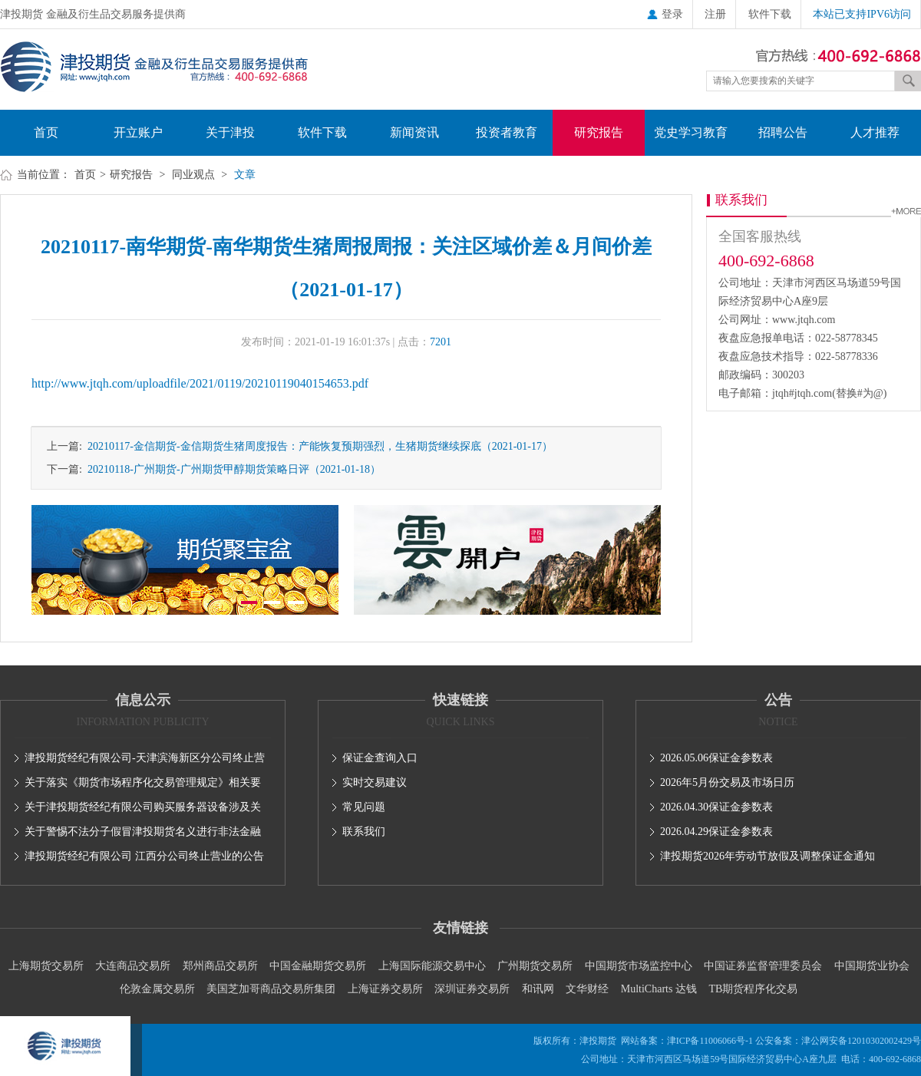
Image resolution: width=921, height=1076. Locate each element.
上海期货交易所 (46, 966)
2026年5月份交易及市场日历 (727, 782)
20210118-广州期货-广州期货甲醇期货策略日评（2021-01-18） (231, 469)
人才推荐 (875, 132)
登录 (665, 14)
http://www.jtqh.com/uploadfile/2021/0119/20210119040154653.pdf (199, 383)
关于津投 (230, 132)
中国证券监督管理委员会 (763, 966)
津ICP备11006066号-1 (710, 1040)
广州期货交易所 (535, 966)
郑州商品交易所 (220, 966)
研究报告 (598, 132)
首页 (46, 132)
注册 (715, 14)
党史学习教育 (691, 132)
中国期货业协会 (871, 966)
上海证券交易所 (385, 989)
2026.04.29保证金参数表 (716, 831)
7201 (440, 342)
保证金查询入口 (380, 758)
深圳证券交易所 (472, 989)
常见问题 (363, 807)
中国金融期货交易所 (317, 966)
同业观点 (193, 174)
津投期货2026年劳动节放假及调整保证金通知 (767, 856)
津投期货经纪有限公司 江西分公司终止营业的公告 (144, 856)
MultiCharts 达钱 (659, 989)
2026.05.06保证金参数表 (716, 758)
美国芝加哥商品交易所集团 (270, 989)
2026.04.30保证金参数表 (716, 807)
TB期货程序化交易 (752, 989)
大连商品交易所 (132, 966)
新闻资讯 (414, 132)
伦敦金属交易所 (157, 989)
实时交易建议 (374, 782)
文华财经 (587, 989)
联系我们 (363, 831)
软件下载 (769, 14)
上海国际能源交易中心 (432, 966)
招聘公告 (782, 132)
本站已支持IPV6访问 (862, 14)
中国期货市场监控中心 (638, 966)
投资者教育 (506, 132)
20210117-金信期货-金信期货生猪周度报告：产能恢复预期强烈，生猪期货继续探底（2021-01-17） (317, 446)
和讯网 (538, 989)
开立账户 (138, 132)
